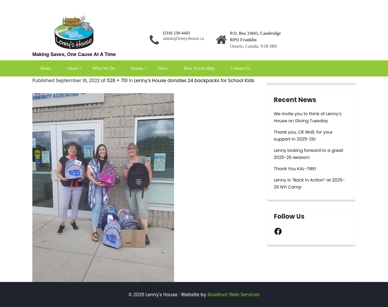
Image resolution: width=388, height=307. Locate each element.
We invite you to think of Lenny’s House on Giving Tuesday (308, 117)
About (72, 68)
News (163, 68)
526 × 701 (117, 80)
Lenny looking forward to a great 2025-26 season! (308, 154)
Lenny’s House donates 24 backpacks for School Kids (194, 80)
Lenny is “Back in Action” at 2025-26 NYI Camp (309, 183)
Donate (137, 68)
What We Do (103, 68)
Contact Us (240, 68)
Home (45, 68)
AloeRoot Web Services (233, 294)
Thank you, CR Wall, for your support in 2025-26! (303, 135)
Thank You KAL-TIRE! (295, 169)
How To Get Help (199, 68)
